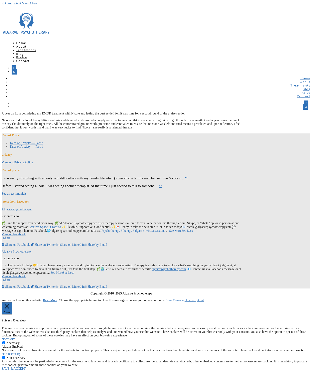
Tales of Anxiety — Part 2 (26, 143)
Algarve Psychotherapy (17, 209)
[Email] (14, 72)
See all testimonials (14, 193)
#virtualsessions (155, 230)
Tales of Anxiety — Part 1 (26, 146)
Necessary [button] (8, 339)
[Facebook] (14, 68)
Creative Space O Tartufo (45, 227)
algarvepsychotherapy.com (169, 269)
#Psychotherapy (110, 230)
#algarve (138, 230)
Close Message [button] (174, 300)
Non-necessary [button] (11, 353)
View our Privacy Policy (17, 162)
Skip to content (11, 3)
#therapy (126, 230)
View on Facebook (14, 234)
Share (6, 238)
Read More (50, 300)
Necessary (13, 343)
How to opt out (194, 300)
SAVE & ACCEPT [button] (14, 368)
